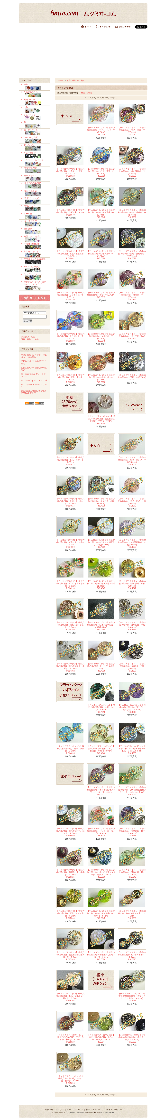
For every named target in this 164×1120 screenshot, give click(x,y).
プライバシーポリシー (113, 1110)
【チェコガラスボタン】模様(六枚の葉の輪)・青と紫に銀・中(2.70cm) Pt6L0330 (70, 337)
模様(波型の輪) (36, 170)
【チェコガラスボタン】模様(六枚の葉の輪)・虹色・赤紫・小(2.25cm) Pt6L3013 (70, 461)
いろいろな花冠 (36, 139)
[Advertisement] (82, 53)
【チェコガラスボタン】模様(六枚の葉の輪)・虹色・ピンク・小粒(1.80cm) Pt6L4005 (132, 461)
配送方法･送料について (94, 1110)
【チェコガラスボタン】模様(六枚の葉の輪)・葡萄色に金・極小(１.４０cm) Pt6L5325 (70, 873)
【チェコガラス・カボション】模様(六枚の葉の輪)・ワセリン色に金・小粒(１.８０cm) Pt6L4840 (101, 749)
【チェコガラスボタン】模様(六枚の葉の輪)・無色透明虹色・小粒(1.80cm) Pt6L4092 (132, 543)
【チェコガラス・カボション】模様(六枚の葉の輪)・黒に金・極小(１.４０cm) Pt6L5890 (132, 1038)
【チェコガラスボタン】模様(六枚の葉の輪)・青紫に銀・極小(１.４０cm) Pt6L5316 (132, 832)
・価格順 (82, 93)
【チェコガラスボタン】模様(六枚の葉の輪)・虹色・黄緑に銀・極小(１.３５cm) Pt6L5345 (101, 914)
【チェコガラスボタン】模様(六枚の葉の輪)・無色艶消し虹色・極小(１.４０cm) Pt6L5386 (101, 956)
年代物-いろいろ (36, 253)
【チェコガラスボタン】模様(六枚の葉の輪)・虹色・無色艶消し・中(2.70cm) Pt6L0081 (70, 255)
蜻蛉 (36, 86)
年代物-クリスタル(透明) (36, 261)
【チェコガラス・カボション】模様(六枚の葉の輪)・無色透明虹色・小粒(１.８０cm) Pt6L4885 (132, 749)
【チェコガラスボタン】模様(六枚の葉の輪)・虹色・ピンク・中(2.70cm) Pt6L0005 (101, 131)
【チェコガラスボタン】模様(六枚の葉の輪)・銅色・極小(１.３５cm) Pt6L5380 (132, 914)
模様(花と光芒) (36, 193)
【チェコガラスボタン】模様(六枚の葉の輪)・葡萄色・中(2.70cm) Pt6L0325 (132, 296)
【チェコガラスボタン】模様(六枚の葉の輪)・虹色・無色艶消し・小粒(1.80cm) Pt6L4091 (101, 543)
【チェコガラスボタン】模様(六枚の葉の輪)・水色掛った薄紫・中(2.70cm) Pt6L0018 (70, 172)
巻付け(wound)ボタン (36, 238)
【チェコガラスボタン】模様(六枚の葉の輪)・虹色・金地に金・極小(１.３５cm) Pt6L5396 (70, 997)
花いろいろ (36, 147)
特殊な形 (36, 231)
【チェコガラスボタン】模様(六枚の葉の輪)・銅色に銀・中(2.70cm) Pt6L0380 (101, 378)
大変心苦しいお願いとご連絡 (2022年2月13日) (34, 392)
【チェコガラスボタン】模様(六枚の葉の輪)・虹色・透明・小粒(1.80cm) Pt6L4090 (70, 543)
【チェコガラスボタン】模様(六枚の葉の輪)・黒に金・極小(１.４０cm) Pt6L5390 (132, 956)
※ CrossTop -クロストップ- (34, 380)
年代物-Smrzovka (36, 246)
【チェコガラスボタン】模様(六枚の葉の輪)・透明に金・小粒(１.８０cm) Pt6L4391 (132, 626)
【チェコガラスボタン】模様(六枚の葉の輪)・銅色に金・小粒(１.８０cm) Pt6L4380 (70, 626)
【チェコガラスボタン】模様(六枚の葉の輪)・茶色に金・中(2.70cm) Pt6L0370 (70, 378)
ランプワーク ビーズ (36, 276)
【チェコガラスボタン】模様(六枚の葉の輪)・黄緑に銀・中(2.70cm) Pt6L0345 (101, 337)
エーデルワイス (36, 132)
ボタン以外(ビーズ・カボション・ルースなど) (36, 285)
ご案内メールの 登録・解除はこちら (30, 338)
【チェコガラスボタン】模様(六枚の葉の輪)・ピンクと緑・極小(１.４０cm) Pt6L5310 (101, 832)
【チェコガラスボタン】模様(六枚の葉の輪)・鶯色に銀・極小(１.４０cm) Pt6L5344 (70, 914)
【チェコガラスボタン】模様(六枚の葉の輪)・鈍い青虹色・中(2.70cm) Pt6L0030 (132, 172)
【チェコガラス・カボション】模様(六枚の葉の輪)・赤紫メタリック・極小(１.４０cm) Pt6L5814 (132, 997)
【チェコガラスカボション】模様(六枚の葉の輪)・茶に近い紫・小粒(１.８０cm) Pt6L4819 (132, 708)
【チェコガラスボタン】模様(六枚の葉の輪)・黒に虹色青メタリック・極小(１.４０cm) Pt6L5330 (101, 873)
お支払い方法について (75, 1110)
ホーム (61, 80)
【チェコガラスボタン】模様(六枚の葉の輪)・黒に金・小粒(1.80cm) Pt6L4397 (132, 667)
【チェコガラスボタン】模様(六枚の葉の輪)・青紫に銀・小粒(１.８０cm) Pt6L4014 (70, 502)
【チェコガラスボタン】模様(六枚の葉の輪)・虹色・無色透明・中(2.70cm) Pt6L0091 (132, 255)
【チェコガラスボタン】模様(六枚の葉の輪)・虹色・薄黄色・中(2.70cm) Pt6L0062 (132, 213)
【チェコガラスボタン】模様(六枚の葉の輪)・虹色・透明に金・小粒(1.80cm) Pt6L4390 (101, 626)
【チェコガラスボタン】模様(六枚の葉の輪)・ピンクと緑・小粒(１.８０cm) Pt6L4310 (70, 584)
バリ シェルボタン (36, 269)
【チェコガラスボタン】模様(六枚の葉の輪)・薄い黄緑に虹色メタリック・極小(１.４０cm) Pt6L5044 (132, 791)
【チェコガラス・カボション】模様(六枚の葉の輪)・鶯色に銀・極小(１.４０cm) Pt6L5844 (101, 1038)
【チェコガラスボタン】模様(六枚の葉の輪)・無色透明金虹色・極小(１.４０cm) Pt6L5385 (70, 956)
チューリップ (36, 117)
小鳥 (36, 109)
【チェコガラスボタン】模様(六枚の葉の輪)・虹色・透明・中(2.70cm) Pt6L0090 (101, 255)
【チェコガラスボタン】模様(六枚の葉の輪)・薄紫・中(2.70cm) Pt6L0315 (101, 294)
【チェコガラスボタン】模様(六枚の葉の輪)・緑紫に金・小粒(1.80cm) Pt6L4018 (101, 502)
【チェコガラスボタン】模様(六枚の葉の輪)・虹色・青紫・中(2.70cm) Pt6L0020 (101, 172)
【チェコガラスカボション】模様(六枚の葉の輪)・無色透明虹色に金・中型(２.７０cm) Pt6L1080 (101, 420)
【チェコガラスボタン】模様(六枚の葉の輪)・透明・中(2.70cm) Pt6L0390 (132, 377)
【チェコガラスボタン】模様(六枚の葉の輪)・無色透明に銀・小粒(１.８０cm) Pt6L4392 (70, 667)
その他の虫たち (36, 94)
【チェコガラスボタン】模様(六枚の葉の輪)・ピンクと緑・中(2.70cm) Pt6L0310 (70, 296)
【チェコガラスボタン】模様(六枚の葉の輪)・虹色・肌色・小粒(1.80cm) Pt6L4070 (132, 502)
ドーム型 (36, 215)
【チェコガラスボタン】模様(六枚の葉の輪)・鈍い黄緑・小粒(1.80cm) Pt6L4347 (132, 584)
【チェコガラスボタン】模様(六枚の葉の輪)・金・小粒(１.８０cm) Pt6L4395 (101, 667)
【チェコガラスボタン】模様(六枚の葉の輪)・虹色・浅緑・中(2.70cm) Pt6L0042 (101, 213)
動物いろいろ (36, 101)
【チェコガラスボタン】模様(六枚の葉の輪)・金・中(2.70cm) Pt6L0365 (132, 336)
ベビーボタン (36, 155)
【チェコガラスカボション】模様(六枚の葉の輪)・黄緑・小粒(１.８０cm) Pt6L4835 (70, 749)
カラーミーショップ (59, 1112)
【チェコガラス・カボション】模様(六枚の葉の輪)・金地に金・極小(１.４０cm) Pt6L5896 (70, 1079)
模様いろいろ (36, 208)
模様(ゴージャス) (36, 200)
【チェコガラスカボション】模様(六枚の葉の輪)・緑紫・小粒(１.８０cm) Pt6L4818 (101, 708)
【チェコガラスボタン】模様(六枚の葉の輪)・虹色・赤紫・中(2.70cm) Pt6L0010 (132, 131)
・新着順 (89, 93)
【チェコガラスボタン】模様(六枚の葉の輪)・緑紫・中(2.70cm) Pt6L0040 (70, 212)
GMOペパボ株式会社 (92, 1112)
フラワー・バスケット (36, 162)
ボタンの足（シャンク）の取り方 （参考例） (34, 356)
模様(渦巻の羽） (36, 177)
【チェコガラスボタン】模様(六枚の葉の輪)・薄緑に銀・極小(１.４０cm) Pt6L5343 (132, 873)
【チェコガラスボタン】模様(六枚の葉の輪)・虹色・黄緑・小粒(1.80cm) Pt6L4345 (101, 584)
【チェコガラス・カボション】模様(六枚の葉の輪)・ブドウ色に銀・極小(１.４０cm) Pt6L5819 (70, 1038)
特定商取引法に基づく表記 (54, 1110)
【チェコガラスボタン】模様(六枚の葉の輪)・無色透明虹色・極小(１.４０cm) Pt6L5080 (70, 832)
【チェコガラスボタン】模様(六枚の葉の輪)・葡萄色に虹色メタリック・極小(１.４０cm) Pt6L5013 (101, 791)
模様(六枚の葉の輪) (36, 185)
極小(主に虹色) (36, 223)
